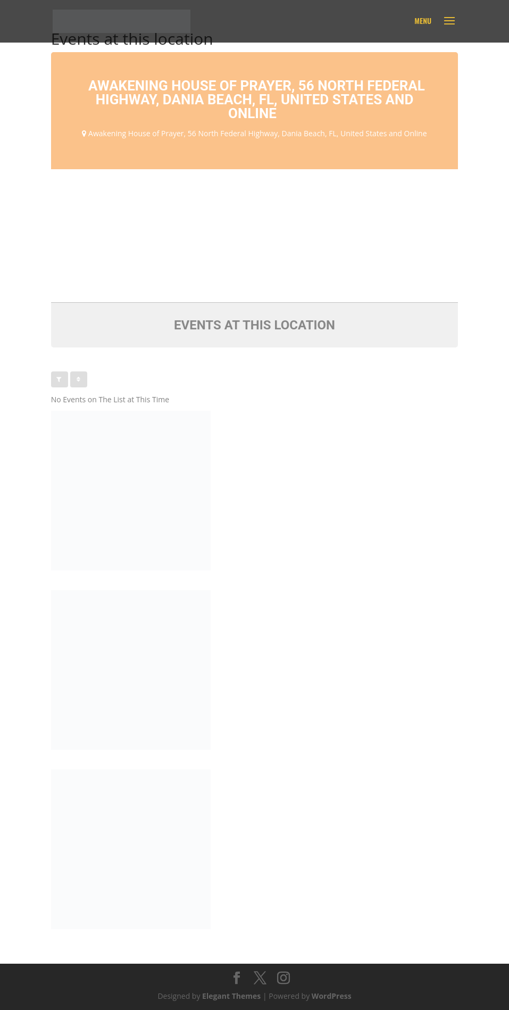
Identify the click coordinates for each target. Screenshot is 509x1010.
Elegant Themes (231, 996)
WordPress (332, 996)
